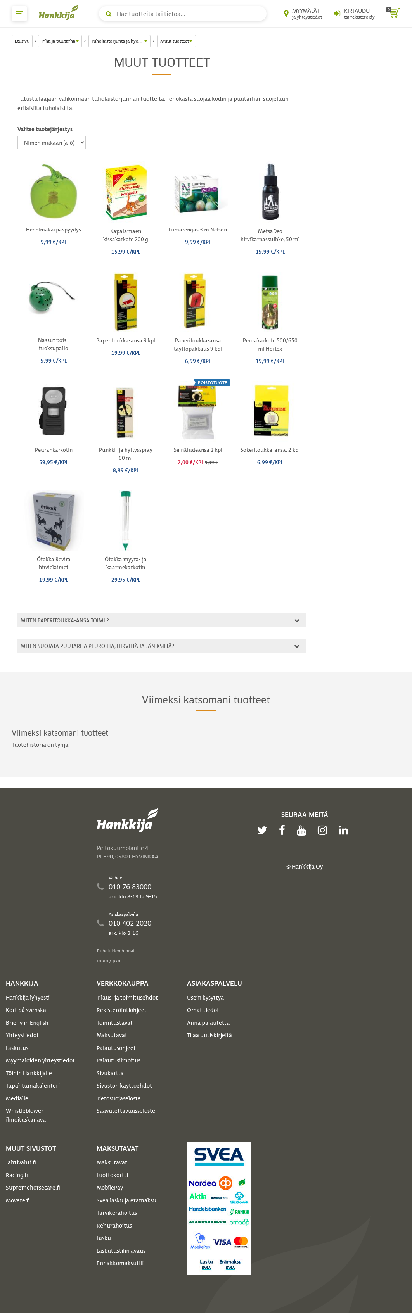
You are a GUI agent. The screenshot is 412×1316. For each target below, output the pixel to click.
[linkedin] (345, 830)
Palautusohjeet (116, 1048)
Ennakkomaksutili (120, 1263)
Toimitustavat (115, 1023)
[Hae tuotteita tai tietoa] (183, 13)
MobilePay (110, 1188)
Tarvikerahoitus (117, 1213)
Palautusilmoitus (118, 1060)
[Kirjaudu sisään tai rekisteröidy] (354, 13)
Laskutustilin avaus (121, 1251)
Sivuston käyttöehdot (124, 1086)
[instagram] (324, 830)
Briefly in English (27, 1023)
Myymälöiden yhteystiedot (40, 1060)
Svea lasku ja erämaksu (126, 1200)
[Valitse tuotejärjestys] (51, 142)
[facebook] (284, 830)
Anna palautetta (208, 1023)
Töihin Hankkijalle (29, 1073)
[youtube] (303, 830)
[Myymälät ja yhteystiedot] (303, 13)
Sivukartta (110, 1073)
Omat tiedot (203, 1010)
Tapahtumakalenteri (33, 1086)
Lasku (104, 1238)
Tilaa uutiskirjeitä (209, 1035)
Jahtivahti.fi (21, 1162)
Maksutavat (112, 1035)
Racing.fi (17, 1175)
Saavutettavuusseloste (126, 1111)
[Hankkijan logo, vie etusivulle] (60, 12)
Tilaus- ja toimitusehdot (127, 998)
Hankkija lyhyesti (28, 998)
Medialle (17, 1098)
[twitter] (264, 830)
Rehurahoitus (114, 1226)
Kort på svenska (26, 1010)
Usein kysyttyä (205, 998)
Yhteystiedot (22, 1035)
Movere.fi (18, 1200)
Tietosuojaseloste (119, 1098)
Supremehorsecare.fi (33, 1188)
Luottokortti (112, 1175)
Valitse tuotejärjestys (45, 129)
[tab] (162, 620)
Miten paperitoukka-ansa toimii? (158, 620)
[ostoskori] (393, 13)
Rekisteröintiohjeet (122, 1010)
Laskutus (17, 1048)
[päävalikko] (19, 13)
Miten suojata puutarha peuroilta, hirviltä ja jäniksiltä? (158, 645)
